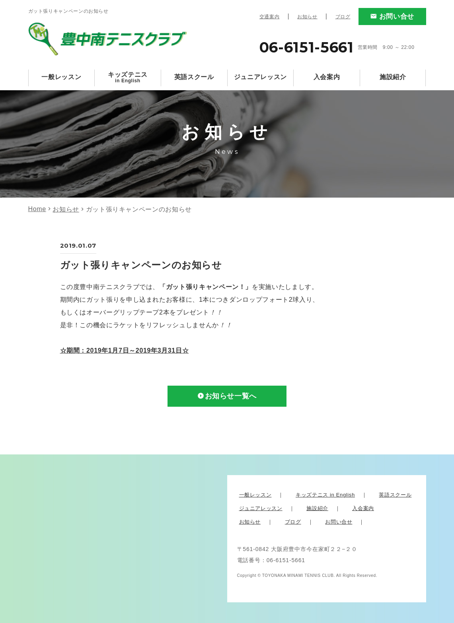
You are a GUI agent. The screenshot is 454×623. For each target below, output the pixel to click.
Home (37, 209)
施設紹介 (393, 77)
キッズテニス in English (325, 495)
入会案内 (327, 77)
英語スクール (194, 77)
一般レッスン (61, 77)
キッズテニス (128, 77)
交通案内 (269, 16)
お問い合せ (396, 16)
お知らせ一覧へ (231, 396)
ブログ (343, 16)
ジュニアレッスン (260, 77)
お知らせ (307, 16)
